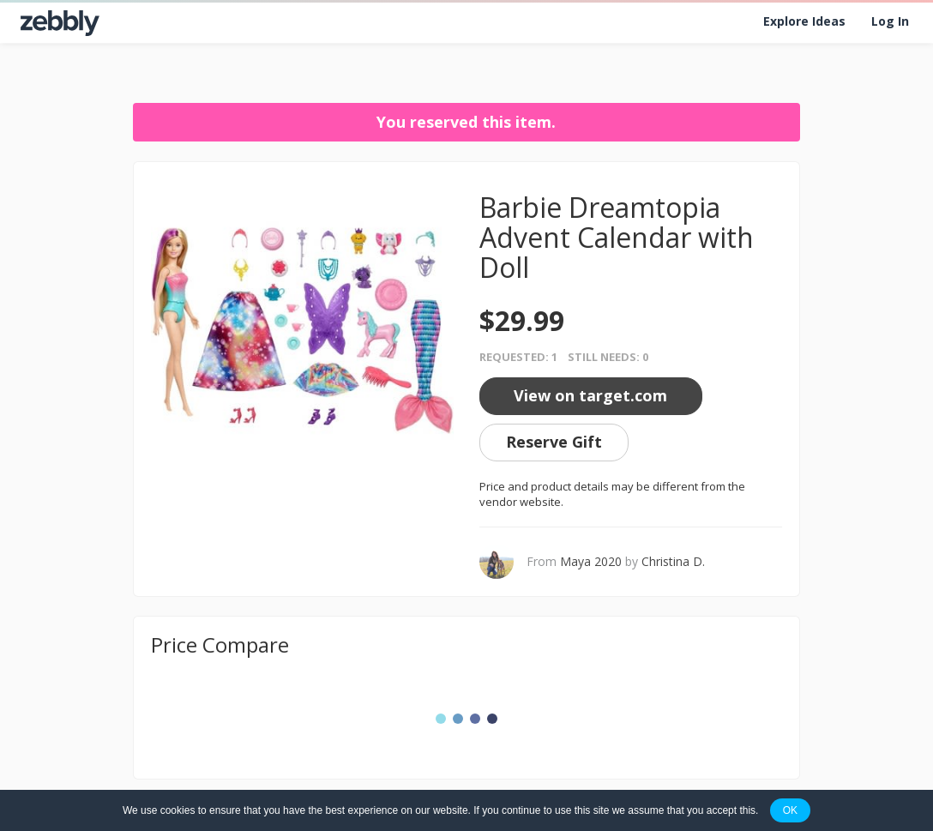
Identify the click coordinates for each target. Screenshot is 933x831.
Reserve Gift (554, 441)
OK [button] (790, 810)
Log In (890, 21)
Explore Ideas (804, 21)
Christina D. (673, 561)
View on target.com (590, 395)
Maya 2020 (591, 561)
